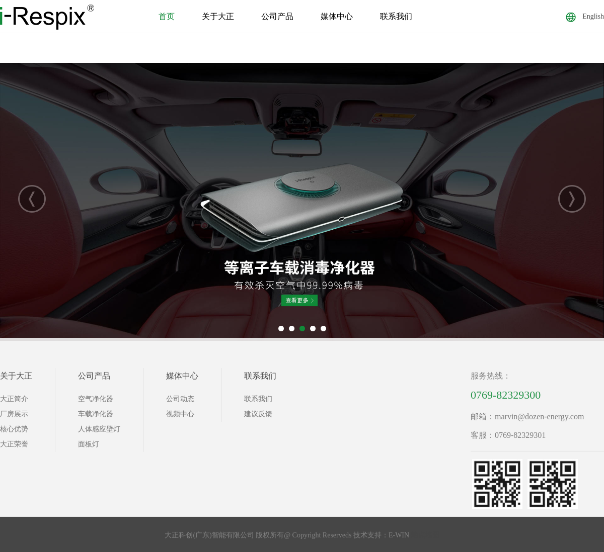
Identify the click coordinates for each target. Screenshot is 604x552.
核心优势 (14, 432)
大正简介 (14, 402)
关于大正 (218, 16)
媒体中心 (337, 16)
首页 (167, 16)
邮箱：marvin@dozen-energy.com (527, 419)
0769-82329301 (520, 438)
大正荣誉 (14, 447)
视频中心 (180, 417)
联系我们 (396, 16)
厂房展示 (14, 417)
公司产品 (277, 16)
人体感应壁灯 (99, 432)
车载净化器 (95, 417)
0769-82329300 (506, 398)
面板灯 (88, 447)
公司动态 (180, 402)
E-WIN (399, 538)
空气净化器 (95, 402)
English (585, 16)
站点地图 (425, 538)
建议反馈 (258, 417)
